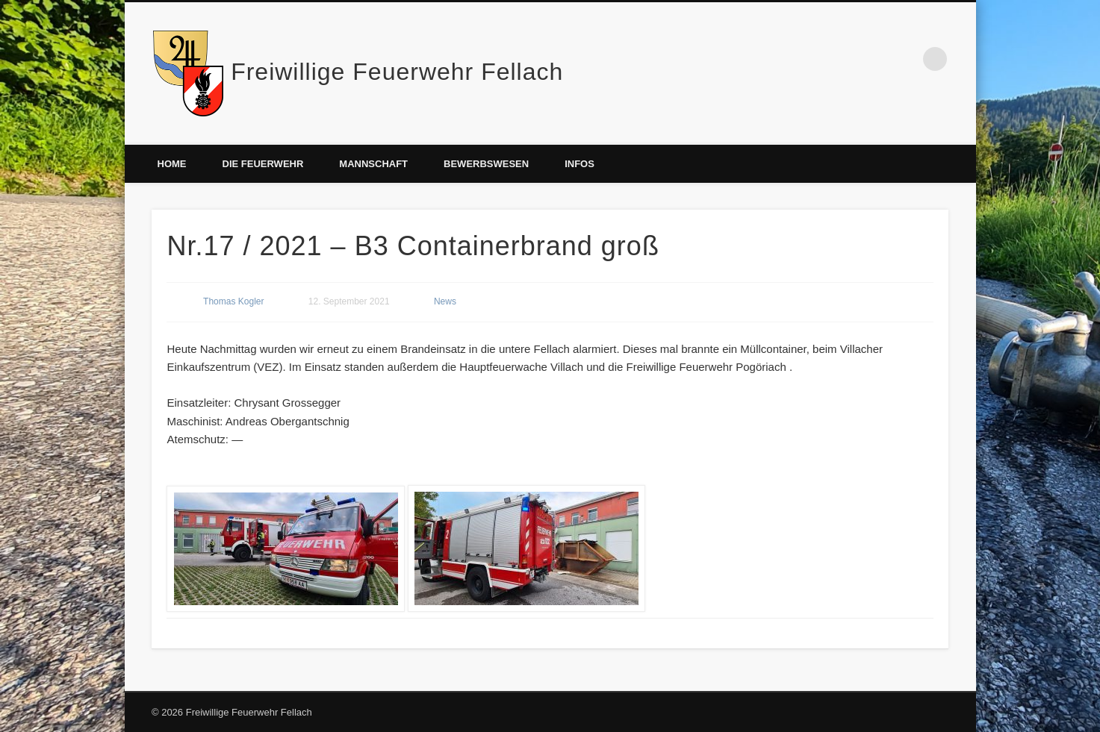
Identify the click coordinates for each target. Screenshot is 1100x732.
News (445, 301)
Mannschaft (373, 163)
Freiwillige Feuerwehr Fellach (397, 71)
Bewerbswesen (486, 163)
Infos (579, 163)
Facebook (904, 59)
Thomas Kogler (233, 301)
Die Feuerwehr (263, 163)
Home (172, 163)
